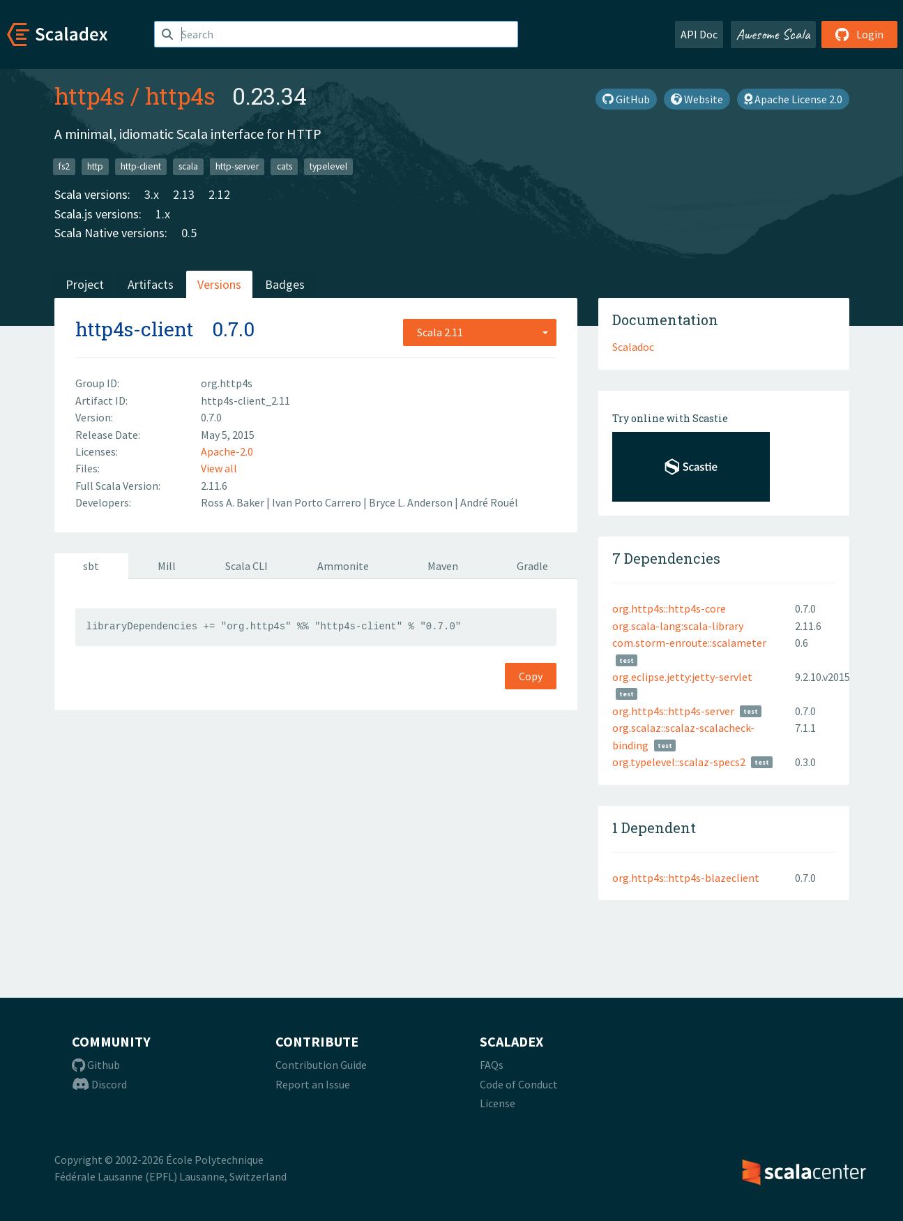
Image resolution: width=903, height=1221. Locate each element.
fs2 (64, 166)
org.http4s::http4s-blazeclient (685, 878)
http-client (141, 166)
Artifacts (151, 284)
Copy (530, 676)
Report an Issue (312, 1084)
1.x (162, 214)
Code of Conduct (519, 1084)
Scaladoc (633, 347)
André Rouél (489, 502)
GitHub (626, 99)
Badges (285, 284)
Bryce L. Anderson (412, 502)
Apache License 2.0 (793, 99)
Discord (99, 1084)
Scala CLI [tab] (246, 566)
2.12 (219, 194)
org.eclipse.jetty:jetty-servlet (682, 677)
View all (219, 468)
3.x (151, 194)
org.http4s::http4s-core (669, 608)
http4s (89, 95)
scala (188, 166)
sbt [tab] (91, 566)
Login (859, 34)
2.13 (184, 194)
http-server (237, 166)
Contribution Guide (321, 1065)
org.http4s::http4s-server (673, 711)
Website (697, 99)
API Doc (699, 34)
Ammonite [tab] (343, 566)
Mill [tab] (167, 566)
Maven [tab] (442, 566)
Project (85, 284)
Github (96, 1065)
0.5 (189, 233)
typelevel (328, 166)
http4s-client (134, 329)
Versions (219, 284)
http (95, 166)
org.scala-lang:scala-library (677, 626)
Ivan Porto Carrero (317, 502)
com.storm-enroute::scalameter (689, 643)
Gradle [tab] (532, 566)
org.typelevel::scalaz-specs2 (678, 762)
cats (284, 166)
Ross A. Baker (233, 502)
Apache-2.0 (227, 451)
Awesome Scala (773, 34)
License (497, 1103)
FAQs (491, 1065)
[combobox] (479, 332)
